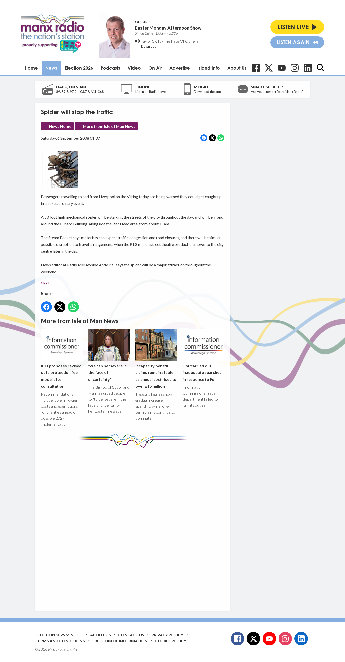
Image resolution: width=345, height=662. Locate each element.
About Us (237, 68)
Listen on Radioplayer (151, 92)
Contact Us (131, 634)
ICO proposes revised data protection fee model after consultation (62, 358)
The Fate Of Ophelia (181, 41)
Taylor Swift (151, 41)
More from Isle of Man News (109, 126)
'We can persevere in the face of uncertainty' (109, 355)
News (51, 68)
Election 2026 (79, 68)
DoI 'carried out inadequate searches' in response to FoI (203, 355)
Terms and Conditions (60, 640)
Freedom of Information (120, 640)
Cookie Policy (170, 640)
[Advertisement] (134, 525)
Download (148, 46)
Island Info (208, 68)
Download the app (207, 92)
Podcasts (110, 68)
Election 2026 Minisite (59, 634)
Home (31, 68)
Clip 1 (45, 283)
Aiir (75, 649)
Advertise (179, 68)
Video (134, 68)
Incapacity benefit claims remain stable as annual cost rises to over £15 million (156, 358)
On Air (155, 68)
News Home (60, 126)
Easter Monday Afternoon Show (168, 28)
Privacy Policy (167, 634)
